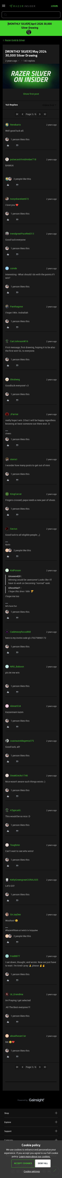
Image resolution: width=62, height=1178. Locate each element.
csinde (13, 268)
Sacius (13, 528)
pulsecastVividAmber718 (23, 159)
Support (31, 1131)
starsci (13, 459)
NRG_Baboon (17, 666)
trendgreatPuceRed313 (22, 233)
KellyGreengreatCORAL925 (24, 879)
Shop (31, 1113)
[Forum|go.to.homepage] (22, 6)
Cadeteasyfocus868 (20, 631)
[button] (4, 6)
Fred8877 (15, 956)
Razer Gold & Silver (15, 40)
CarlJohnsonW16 (19, 341)
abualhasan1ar (18, 1035)
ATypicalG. (15, 810)
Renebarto (15, 124)
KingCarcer (16, 494)
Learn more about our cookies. (34, 1156)
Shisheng (15, 379)
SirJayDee (15, 914)
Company (31, 1140)
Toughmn (15, 845)
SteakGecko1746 (19, 775)
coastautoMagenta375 (22, 740)
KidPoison (15, 570)
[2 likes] (18, 179)
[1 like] (17, 139)
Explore (31, 1122)
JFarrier (14, 414)
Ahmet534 (15, 706)
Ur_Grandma (16, 994)
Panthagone (16, 306)
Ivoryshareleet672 (19, 198)
